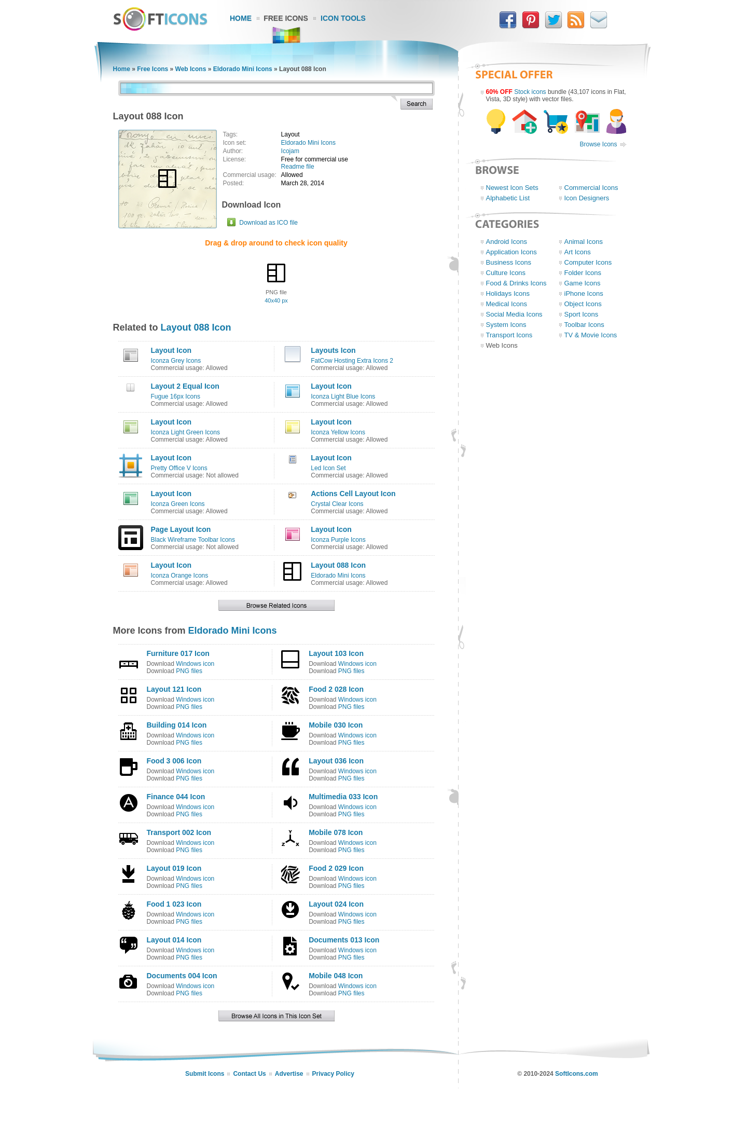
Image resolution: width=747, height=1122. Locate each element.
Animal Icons (583, 241)
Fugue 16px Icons (175, 396)
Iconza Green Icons (178, 504)
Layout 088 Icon (196, 327)
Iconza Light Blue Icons (343, 396)
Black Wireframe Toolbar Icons (193, 539)
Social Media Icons (514, 314)
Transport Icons (509, 335)
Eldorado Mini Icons (242, 69)
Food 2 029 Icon (336, 868)
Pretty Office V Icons (179, 468)
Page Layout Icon (181, 529)
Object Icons (583, 304)
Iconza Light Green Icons (185, 432)
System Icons (506, 325)
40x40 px (276, 300)
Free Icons (286, 18)
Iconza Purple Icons (338, 539)
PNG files (189, 671)
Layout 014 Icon (174, 940)
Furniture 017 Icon (178, 653)
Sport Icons (581, 314)
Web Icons (190, 69)
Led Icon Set (328, 468)
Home (241, 18)
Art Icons (577, 252)
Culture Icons (506, 273)
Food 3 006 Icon (174, 761)
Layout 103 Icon (336, 653)
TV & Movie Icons (590, 335)
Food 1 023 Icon (174, 904)
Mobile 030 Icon (336, 725)
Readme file (297, 166)
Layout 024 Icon (336, 904)
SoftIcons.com (576, 1073)
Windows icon (195, 663)
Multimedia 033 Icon (343, 796)
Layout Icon (171, 350)
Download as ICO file (268, 222)
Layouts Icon (333, 350)
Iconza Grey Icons (176, 360)
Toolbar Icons (584, 325)
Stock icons (530, 91)
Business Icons (508, 262)
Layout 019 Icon (174, 868)
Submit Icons (204, 1073)
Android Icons (507, 241)
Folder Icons (583, 273)
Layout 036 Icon (336, 761)
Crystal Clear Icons (337, 504)
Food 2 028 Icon (336, 689)
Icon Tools (343, 18)
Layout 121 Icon (174, 689)
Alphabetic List (508, 198)
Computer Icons (588, 262)
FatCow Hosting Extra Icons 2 (352, 360)
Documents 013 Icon (344, 940)
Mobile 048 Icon (336, 976)
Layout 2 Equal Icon (185, 386)
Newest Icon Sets (512, 187)
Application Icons (511, 252)
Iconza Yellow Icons (338, 432)
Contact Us (249, 1073)
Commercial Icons (591, 187)
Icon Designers (587, 198)
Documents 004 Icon (182, 976)
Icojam (290, 151)
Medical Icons (506, 304)
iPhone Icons (583, 293)
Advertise (289, 1073)
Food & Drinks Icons (516, 283)
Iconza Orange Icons (180, 575)
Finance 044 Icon (176, 796)
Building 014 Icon (177, 725)
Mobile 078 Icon (336, 832)
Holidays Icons (508, 293)
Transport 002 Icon (179, 832)
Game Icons (582, 283)
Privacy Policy (333, 1073)
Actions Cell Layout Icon (353, 493)
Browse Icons (598, 144)
